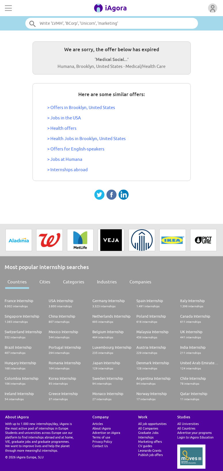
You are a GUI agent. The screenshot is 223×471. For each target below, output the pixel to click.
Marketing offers (150, 441)
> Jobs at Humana (64, 159)
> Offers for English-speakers (75, 148)
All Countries (186, 428)
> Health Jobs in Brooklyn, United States (86, 138)
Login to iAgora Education (195, 437)
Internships (146, 437)
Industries (107, 281)
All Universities (188, 424)
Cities (44, 281)
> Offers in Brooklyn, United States (81, 107)
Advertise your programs (194, 432)
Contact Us (100, 446)
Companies (140, 281)
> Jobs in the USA (64, 117)
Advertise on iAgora (106, 432)
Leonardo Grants (149, 450)
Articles (97, 424)
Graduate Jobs (148, 432)
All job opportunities (152, 424)
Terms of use (101, 437)
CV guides (145, 446)
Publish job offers (150, 455)
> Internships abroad (67, 169)
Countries (17, 281)
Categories (73, 281)
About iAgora (101, 428)
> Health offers (62, 128)
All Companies (148, 428)
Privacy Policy (102, 441)
